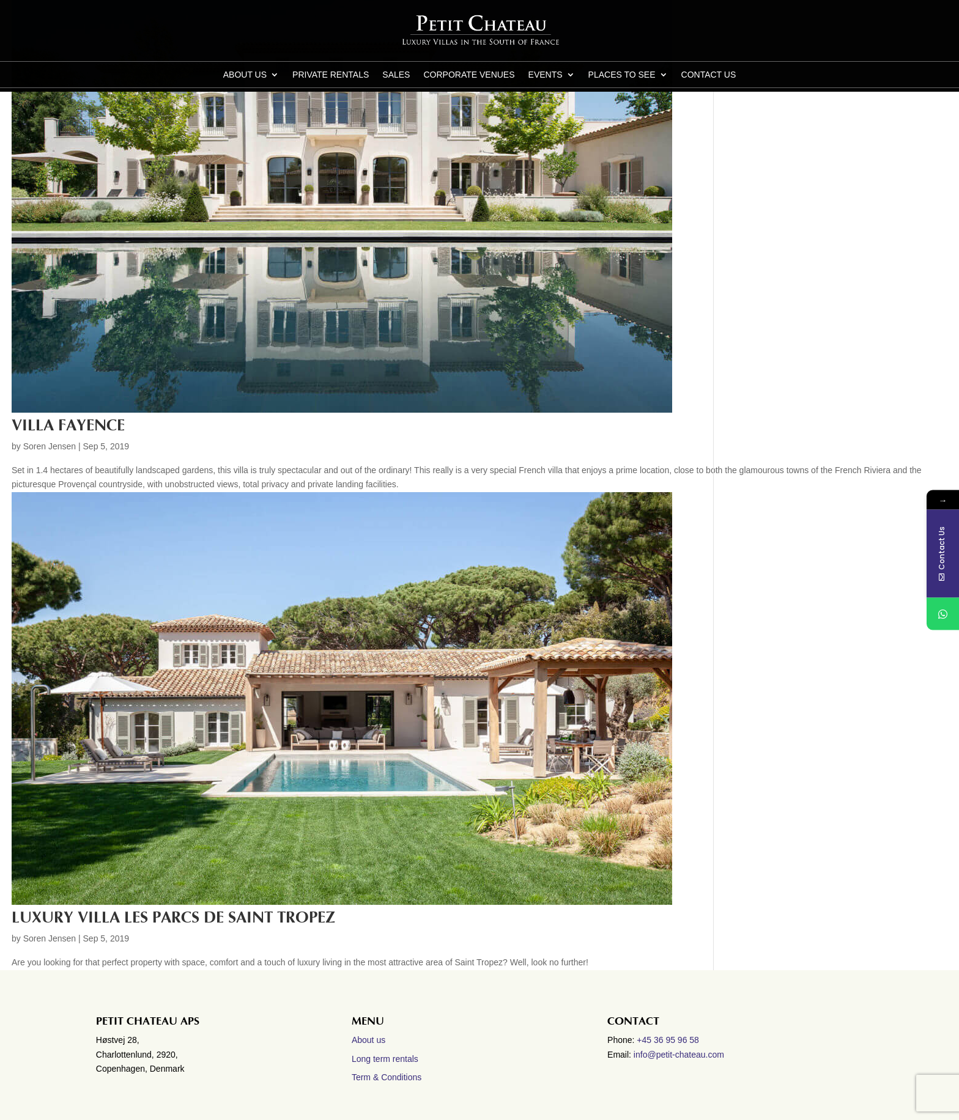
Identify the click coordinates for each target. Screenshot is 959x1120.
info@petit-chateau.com (679, 1054)
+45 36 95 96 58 (669, 1040)
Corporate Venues (468, 74)
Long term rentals (385, 1059)
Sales (396, 74)
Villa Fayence (68, 425)
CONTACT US (708, 74)
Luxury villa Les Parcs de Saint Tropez (173, 917)
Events (545, 74)
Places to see (622, 74)
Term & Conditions (386, 1077)
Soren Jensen (49, 446)
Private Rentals (330, 74)
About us (245, 74)
